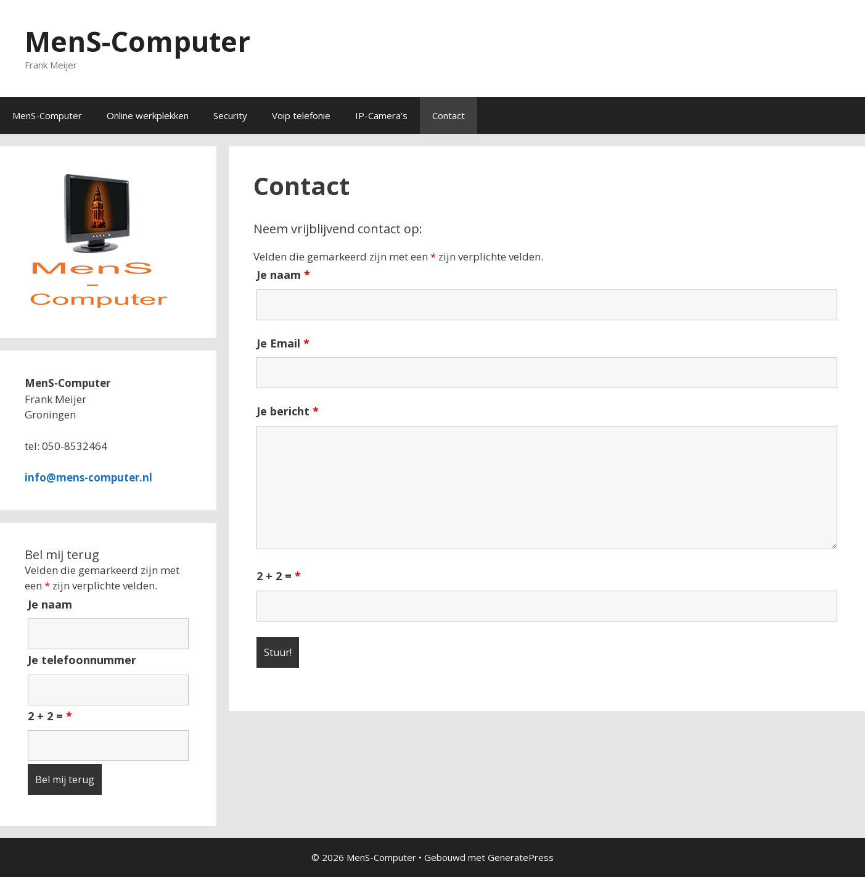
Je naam (283, 274)
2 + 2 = (278, 575)
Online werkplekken (148, 115)
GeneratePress (521, 857)
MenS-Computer (137, 41)
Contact (448, 115)
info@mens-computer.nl (88, 477)
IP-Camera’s (381, 115)
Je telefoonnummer (82, 659)
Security (230, 115)
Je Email (283, 343)
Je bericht (287, 411)
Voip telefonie (301, 115)
